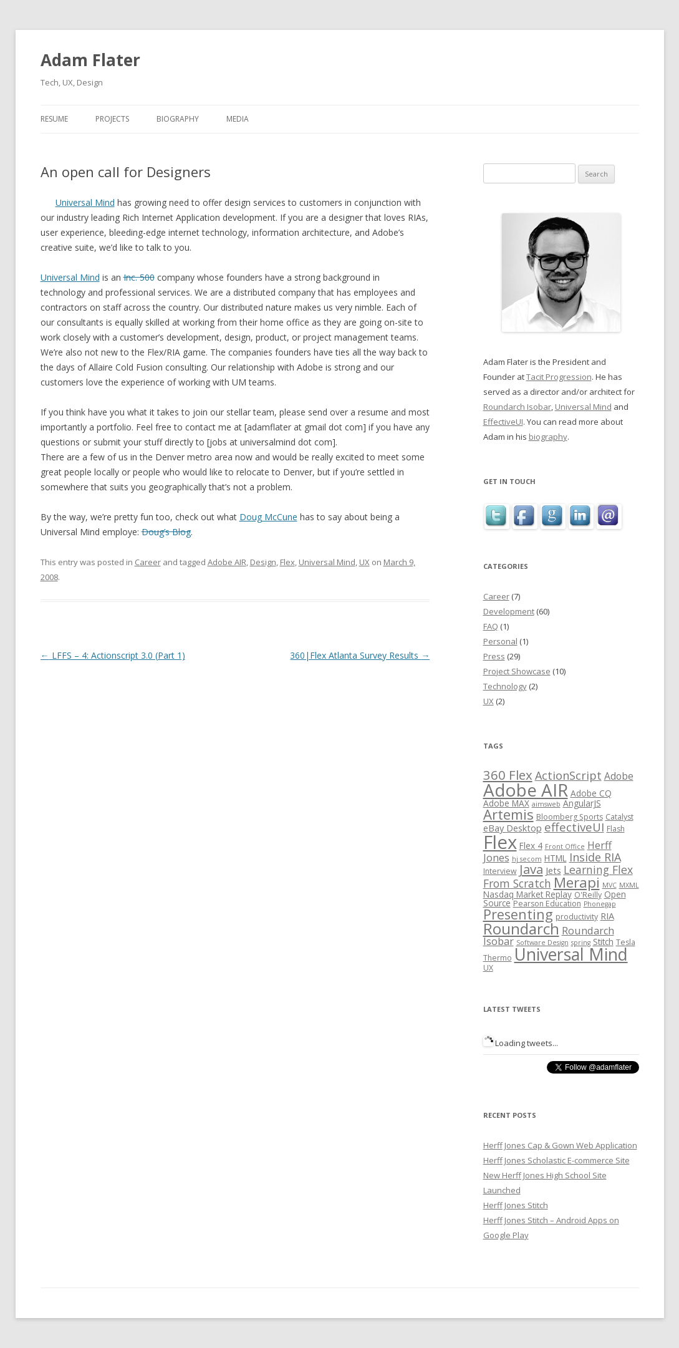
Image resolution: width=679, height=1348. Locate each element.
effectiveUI (574, 827)
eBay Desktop (512, 828)
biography (548, 436)
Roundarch (521, 928)
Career (148, 562)
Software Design (542, 942)
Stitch (603, 942)
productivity (577, 916)
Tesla (625, 942)
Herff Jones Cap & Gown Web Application (560, 1145)
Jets (553, 870)
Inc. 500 (139, 277)
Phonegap (600, 903)
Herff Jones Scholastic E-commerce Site (556, 1160)
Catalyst (619, 817)
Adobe (618, 776)
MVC (609, 885)
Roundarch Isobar (517, 406)
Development (508, 611)
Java (531, 869)
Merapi (577, 882)
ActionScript (568, 775)
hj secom (527, 859)
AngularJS (582, 803)
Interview (500, 871)
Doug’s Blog (166, 532)
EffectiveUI (503, 421)
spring (580, 942)
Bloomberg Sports (569, 817)
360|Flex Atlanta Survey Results (360, 655)
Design (263, 562)
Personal (500, 641)
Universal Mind (85, 202)
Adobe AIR (227, 562)
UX (364, 562)
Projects (112, 119)
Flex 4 (530, 845)
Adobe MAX (506, 803)
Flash (616, 828)
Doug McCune (268, 517)
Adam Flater (90, 60)
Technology (505, 686)
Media (237, 119)
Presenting (518, 914)
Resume (54, 119)
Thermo (497, 958)
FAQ (490, 626)
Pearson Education (547, 903)
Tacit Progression (559, 376)
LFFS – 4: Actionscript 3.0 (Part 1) (113, 655)
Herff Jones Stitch (515, 1205)
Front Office (565, 846)
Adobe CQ (591, 793)
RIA (607, 915)
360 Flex (507, 774)
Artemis (508, 814)
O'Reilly (588, 895)
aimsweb (546, 804)
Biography (178, 119)
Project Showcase (517, 671)
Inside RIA (595, 857)
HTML (555, 858)
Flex (287, 562)
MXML (629, 885)
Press (494, 656)
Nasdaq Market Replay (527, 894)
